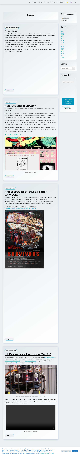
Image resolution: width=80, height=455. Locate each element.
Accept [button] (75, 451)
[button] (75, 2)
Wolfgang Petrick (49, 357)
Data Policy (67, 107)
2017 (62, 44)
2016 (62, 46)
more (9, 90)
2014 (62, 50)
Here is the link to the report (13, 134)
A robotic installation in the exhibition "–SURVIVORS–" (26, 193)
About (53, 2)
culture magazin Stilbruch (12, 361)
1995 (62, 57)
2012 (62, 53)
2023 (62, 33)
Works (40, 2)
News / (7, 27)
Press (47, 2)
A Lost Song (11, 30)
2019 (62, 40)
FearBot (14, 363)
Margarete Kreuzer (30, 361)
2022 (62, 35)
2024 (62, 31)
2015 (62, 48)
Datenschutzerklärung (47, 453)
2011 (62, 55)
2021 (62, 36)
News (34, 2)
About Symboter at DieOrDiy (20, 105)
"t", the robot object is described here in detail (20, 208)
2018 (62, 42)
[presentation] (68, 90)
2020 (62, 38)
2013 (62, 51)
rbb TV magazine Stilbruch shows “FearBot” (28, 354)
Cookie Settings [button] (66, 451)
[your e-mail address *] (68, 82)
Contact (61, 2)
